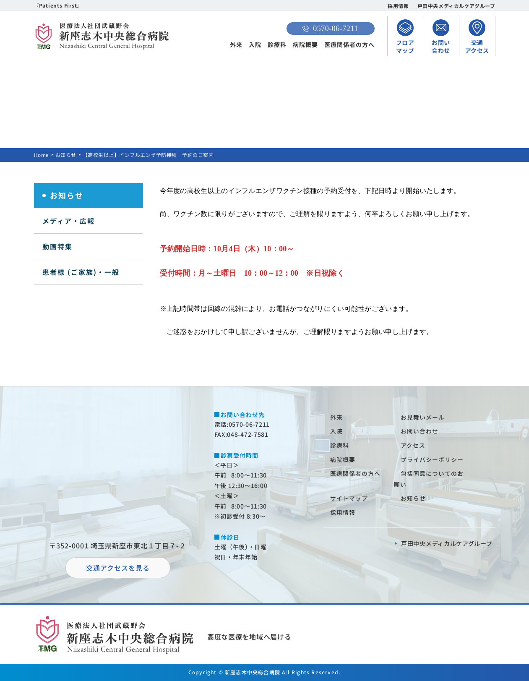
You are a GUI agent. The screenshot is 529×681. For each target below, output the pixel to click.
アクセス (413, 445)
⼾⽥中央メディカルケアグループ (447, 543)
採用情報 (398, 5)
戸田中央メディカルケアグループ (456, 5)
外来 (236, 44)
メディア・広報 (68, 221)
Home (41, 154)
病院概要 (305, 44)
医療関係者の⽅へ (356, 473)
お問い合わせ (420, 431)
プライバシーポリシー (432, 459)
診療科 (277, 44)
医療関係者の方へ (349, 44)
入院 (255, 44)
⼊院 (337, 431)
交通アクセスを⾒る (118, 568)
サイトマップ (349, 498)
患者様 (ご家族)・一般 (81, 272)
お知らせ (65, 154)
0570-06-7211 (330, 28)
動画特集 (57, 246)
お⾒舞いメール (423, 417)
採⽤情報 (343, 512)
